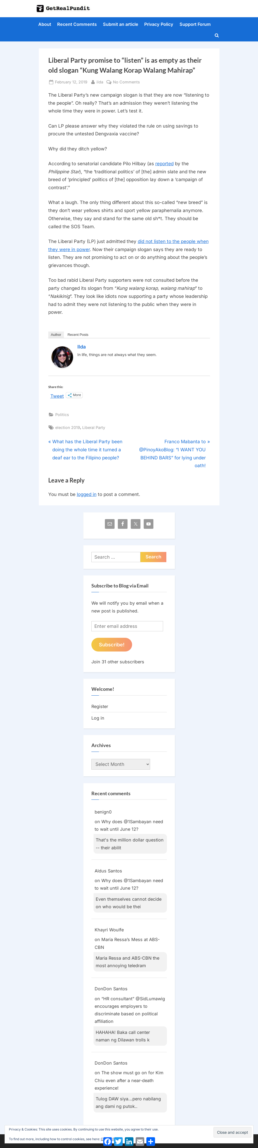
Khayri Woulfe (109, 929)
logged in (87, 494)
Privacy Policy (158, 24)
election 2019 (67, 427)
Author (56, 335)
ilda (100, 81)
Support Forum (195, 24)
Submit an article (120, 24)
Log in (97, 718)
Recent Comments (77, 24)
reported (164, 163)
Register (99, 706)
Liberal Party (93, 427)
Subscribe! (112, 644)
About (44, 24)
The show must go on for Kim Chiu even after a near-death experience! (129, 1080)
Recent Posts (77, 335)
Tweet (57, 395)
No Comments (126, 82)
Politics (62, 414)
